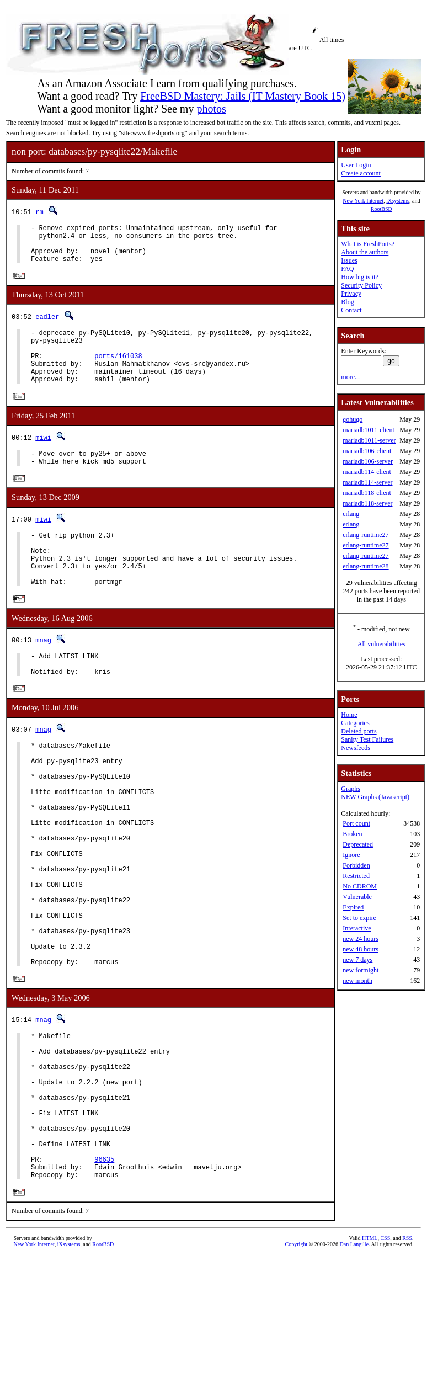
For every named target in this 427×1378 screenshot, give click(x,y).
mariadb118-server (367, 503)
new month (357, 981)
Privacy (351, 293)
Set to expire (359, 918)
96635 (104, 1277)
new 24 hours (360, 939)
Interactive (357, 928)
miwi (43, 457)
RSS (407, 1359)
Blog (347, 302)
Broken (352, 834)
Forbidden (356, 865)
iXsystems (397, 201)
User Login (356, 165)
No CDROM (360, 886)
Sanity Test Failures (367, 739)
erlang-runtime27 (365, 535)
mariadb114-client (367, 472)
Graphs (350, 788)
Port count (356, 823)
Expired (353, 907)
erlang (351, 514)
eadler (47, 325)
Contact (351, 310)
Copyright (296, 1366)
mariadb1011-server (369, 440)
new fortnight (360, 970)
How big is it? (359, 277)
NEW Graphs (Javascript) (375, 797)
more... (350, 377)
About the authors (364, 252)
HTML (369, 1359)
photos (211, 109)
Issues (349, 260)
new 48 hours (360, 949)
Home (349, 715)
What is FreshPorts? (367, 244)
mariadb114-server (367, 482)
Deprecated (358, 844)
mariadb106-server (368, 461)
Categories (355, 723)
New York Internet (363, 201)
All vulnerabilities (381, 644)
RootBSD (381, 209)
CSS (385, 1359)
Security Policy (361, 285)
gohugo (352, 419)
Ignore (351, 855)
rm (39, 211)
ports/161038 (118, 371)
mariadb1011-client (368, 430)
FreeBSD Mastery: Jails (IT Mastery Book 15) (242, 96)
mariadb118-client (367, 493)
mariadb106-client (367, 451)
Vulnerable (357, 897)
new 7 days (357, 960)
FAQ (347, 269)
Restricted (356, 876)
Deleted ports (358, 731)
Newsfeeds (355, 748)
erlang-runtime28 (365, 566)
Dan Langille (354, 1366)
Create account (361, 173)
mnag (43, 675)
